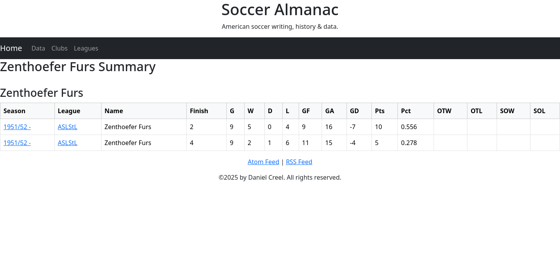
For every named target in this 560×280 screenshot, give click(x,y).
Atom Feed (263, 162)
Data (38, 48)
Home (11, 48)
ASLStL (67, 126)
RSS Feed (299, 162)
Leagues (86, 48)
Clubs (59, 48)
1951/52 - (17, 126)
